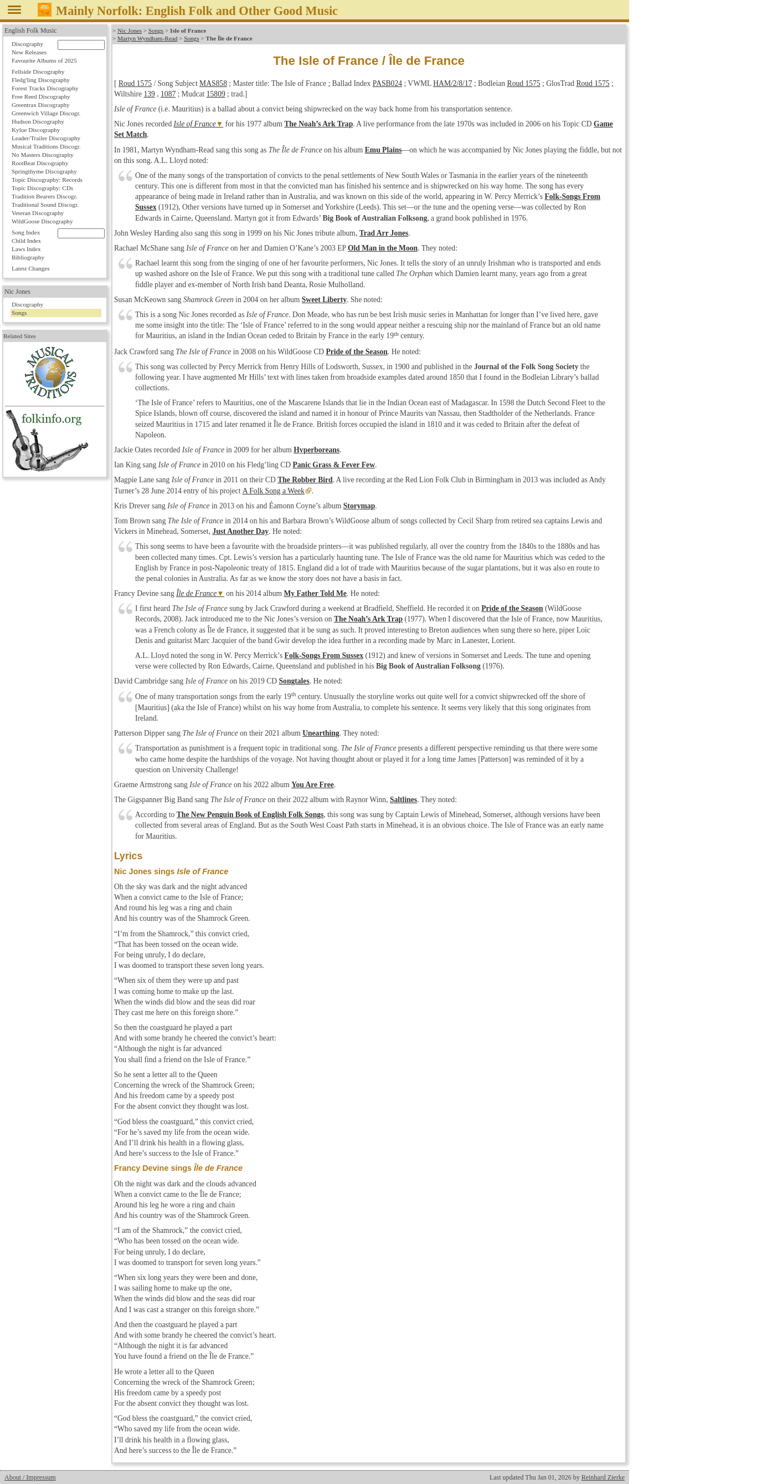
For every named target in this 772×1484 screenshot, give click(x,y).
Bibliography (28, 257)
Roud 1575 (135, 83)
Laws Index (26, 249)
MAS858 (213, 83)
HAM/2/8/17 (452, 83)
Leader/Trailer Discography (46, 138)
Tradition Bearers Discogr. (45, 196)
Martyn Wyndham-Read (147, 38)
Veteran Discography (38, 213)
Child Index (26, 240)
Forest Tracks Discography (45, 88)
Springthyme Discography (44, 171)
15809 (216, 94)
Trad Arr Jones (384, 233)
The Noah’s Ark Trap (318, 124)
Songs (155, 30)
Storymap (359, 506)
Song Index (26, 232)
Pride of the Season (356, 352)
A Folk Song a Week (273, 491)
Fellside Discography (38, 71)
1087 (168, 94)
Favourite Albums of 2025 (44, 60)
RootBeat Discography (40, 163)
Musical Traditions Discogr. (46, 146)
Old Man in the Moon (383, 248)
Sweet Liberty (324, 299)
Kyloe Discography (36, 129)
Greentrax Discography (41, 104)
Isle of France (195, 124)
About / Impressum (30, 1477)
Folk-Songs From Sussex (324, 655)
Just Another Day (240, 531)
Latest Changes (31, 268)
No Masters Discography (43, 154)
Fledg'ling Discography (41, 80)
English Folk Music (30, 30)
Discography (27, 43)
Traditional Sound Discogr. (45, 204)
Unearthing (320, 733)
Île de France (196, 593)
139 (149, 94)
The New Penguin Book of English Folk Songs (250, 814)
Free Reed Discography (41, 96)
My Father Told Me (315, 593)
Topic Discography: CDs (42, 188)
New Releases (29, 52)
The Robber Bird (304, 480)
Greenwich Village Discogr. (46, 113)
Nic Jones (129, 30)
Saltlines (403, 799)
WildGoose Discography (42, 221)
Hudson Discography (38, 121)
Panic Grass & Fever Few (333, 465)
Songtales (294, 681)
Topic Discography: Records (47, 179)
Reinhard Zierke (603, 1477)
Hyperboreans (316, 450)
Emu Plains (383, 150)
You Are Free (312, 785)
